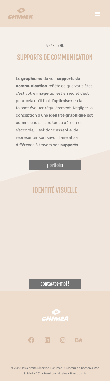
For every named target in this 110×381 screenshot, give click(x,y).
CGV (38, 373)
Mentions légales (55, 373)
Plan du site (78, 373)
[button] (97, 13)
